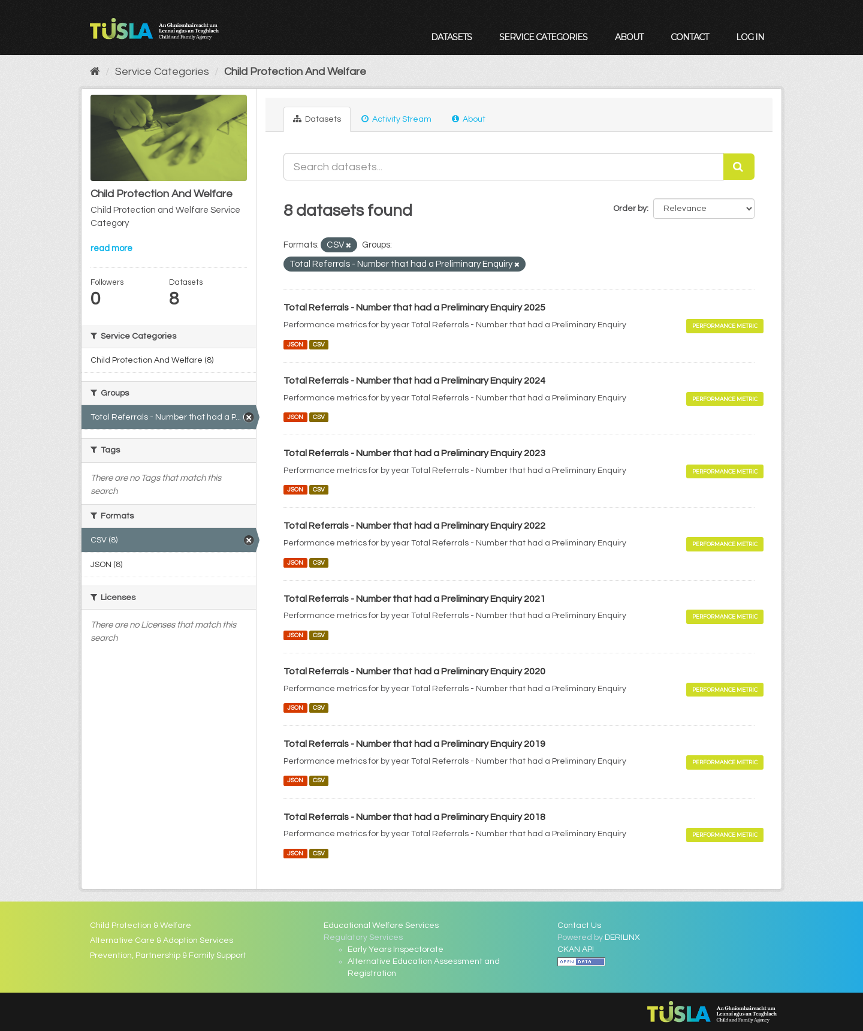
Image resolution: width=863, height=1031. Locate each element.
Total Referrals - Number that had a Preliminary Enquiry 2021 (414, 599)
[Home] (95, 71)
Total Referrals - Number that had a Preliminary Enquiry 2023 (414, 453)
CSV (319, 344)
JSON (295, 344)
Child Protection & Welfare (140, 925)
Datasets (451, 37)
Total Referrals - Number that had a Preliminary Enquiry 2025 (414, 307)
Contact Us (579, 925)
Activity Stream (396, 118)
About (629, 37)
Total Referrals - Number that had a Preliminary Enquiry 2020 (414, 671)
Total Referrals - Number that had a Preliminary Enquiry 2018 (414, 817)
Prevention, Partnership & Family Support (168, 955)
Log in (750, 37)
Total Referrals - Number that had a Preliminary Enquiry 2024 (414, 380)
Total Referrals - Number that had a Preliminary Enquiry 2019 (414, 744)
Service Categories (543, 37)
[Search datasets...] (503, 166)
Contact (689, 37)
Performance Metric (725, 325)
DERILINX (622, 937)
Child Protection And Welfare (295, 71)
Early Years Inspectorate (395, 949)
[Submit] (739, 166)
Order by (630, 208)
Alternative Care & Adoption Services (161, 940)
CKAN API (575, 949)
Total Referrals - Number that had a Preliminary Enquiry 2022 (414, 525)
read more (111, 248)
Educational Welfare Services (381, 925)
